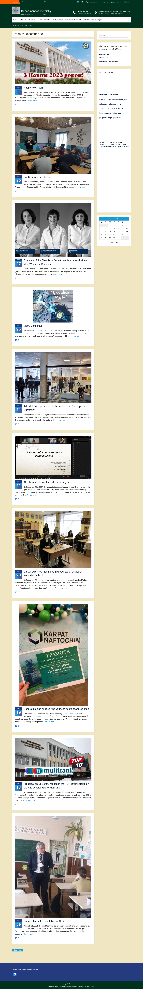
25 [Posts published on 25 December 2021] (123, 235)
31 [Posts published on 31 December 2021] (118, 238)
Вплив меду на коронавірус (108, 94)
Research (32, 20)
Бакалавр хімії (104, 54)
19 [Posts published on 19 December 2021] (127, 231)
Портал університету (92, 2)
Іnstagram (127, 2)
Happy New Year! (33, 87)
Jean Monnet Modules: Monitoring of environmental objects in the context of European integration (71, 20)
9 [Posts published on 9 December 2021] (114, 228)
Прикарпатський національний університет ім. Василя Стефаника (69, 986)
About (22, 20)
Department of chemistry (36, 11)
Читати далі (33, 100)
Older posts (17, 950)
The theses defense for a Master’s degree (47, 482)
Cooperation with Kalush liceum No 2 (44, 921)
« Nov (112, 242)
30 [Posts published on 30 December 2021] (114, 238)
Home (15, 20)
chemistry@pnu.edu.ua (84, 13)
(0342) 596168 (83, 11)
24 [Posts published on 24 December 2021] (118, 235)
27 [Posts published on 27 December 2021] (101, 238)
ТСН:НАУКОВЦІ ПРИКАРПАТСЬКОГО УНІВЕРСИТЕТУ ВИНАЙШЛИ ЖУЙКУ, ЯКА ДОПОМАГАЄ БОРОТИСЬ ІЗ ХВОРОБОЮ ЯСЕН (114, 144)
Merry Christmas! (33, 325)
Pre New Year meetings (37, 177)
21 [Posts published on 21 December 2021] (106, 235)
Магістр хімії (103, 58)
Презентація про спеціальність (109, 61)
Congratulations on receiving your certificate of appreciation (56, 708)
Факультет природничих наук (111, 2)
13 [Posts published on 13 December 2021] (101, 231)
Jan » (116, 242)
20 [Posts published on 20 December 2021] (101, 235)
